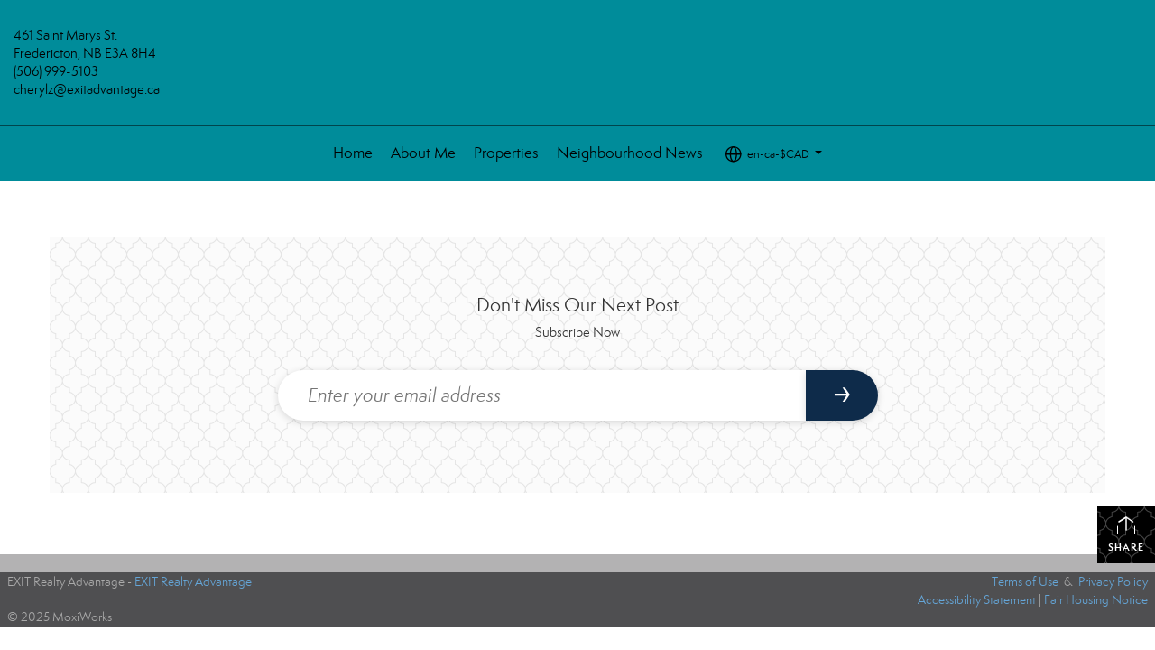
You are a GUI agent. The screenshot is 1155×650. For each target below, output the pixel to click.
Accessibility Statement (977, 600)
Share (1126, 534)
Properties (506, 153)
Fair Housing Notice (1096, 600)
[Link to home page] (578, 71)
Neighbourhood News (630, 153)
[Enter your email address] (542, 395)
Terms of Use (1025, 582)
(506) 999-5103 (56, 71)
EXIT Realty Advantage (193, 582)
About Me (423, 153)
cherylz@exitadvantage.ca (87, 89)
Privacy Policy (1113, 582)
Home (353, 153)
